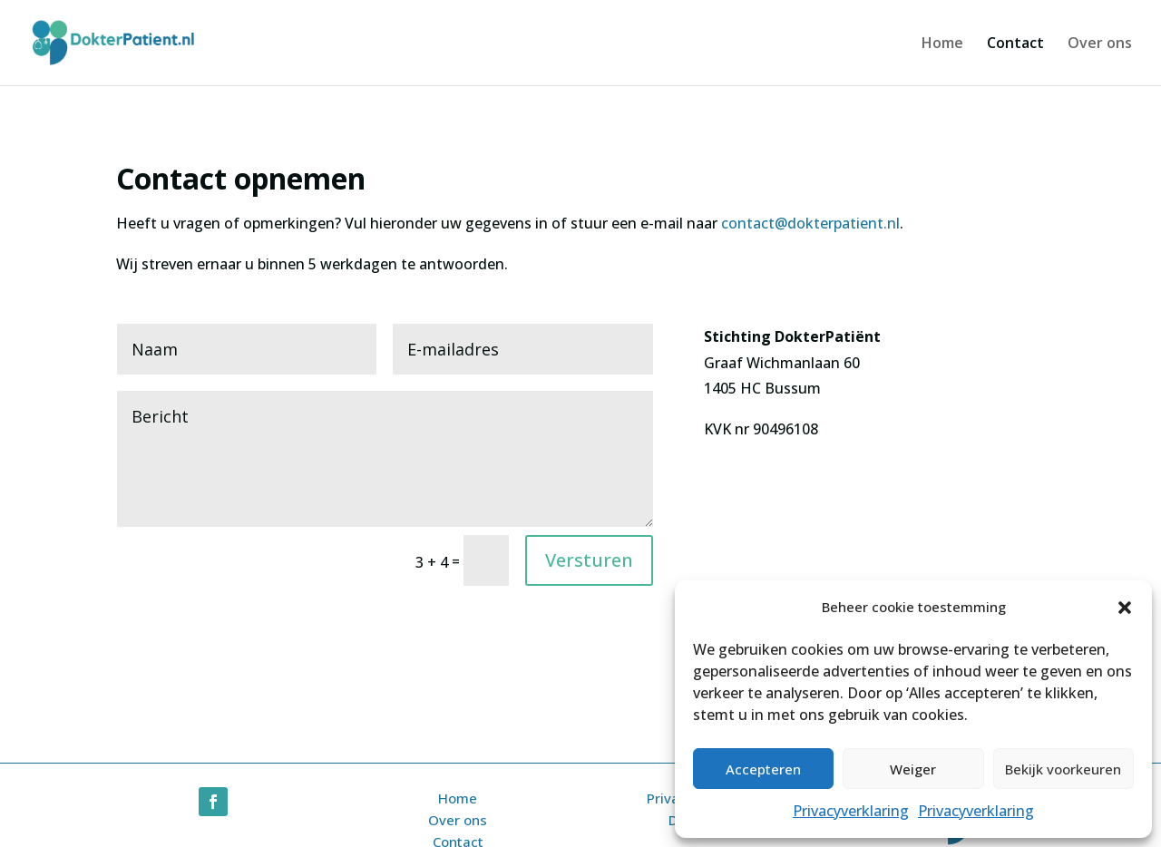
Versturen (589, 560)
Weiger (913, 769)
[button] (1125, 608)
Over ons (1100, 44)
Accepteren (763, 769)
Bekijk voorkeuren (1063, 769)
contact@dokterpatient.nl (810, 223)
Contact (1015, 44)
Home (942, 44)
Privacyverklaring (851, 811)
